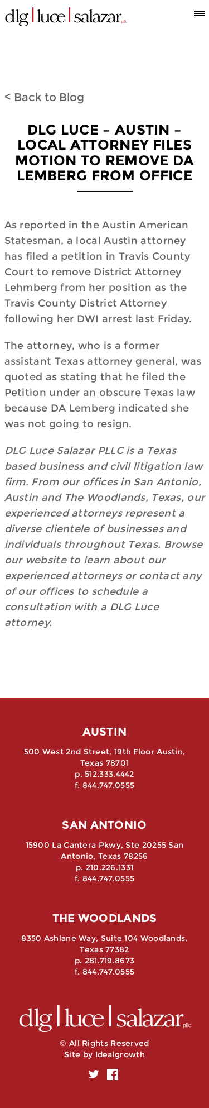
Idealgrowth (120, 1054)
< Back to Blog (44, 97)
